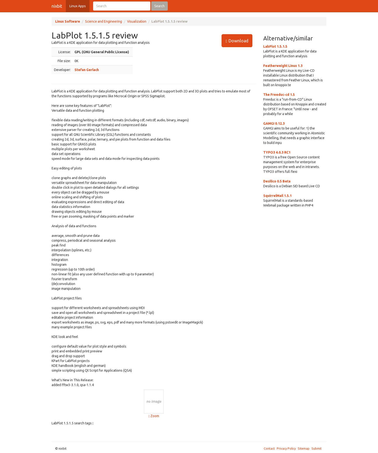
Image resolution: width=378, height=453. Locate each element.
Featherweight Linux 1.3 (283, 66)
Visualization (136, 21)
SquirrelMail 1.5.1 (277, 196)
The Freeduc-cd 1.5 (279, 95)
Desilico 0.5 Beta (276, 181)
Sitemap (304, 448)
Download (237, 40)
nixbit (57, 6)
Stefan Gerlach (86, 70)
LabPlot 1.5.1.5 (275, 46)
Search (159, 6)
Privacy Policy (286, 448)
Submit (316, 448)
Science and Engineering (103, 21)
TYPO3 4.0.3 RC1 (276, 152)
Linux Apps (77, 6)
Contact (269, 448)
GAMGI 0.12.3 (274, 123)
